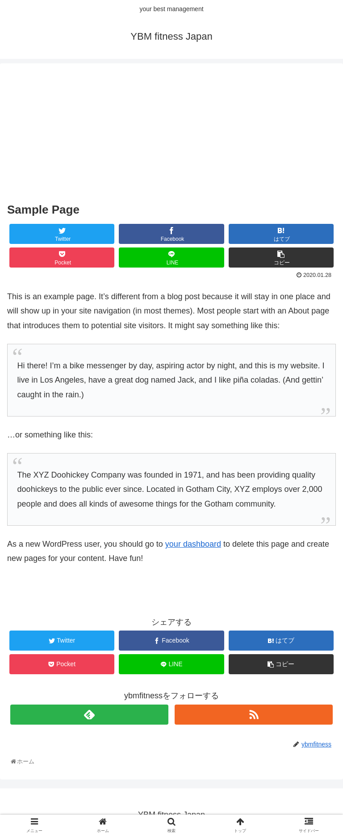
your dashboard (193, 544)
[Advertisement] (171, 132)
